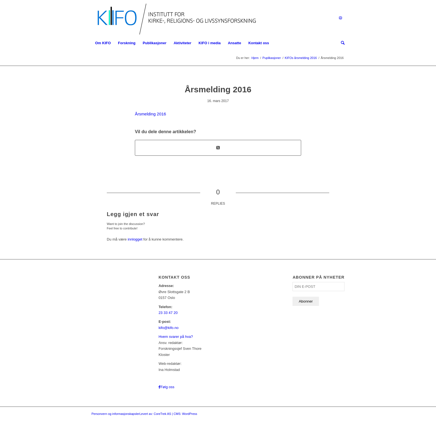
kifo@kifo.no (168, 328)
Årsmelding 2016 (150, 114)
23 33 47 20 (168, 313)
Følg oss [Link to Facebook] (167, 387)
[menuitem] (102, 43)
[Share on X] (218, 147)
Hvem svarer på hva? (175, 337)
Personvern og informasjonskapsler (115, 413)
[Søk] (341, 43)
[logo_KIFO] (175, 18)
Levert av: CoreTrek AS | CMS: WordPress (168, 413)
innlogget (135, 239)
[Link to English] (340, 18)
